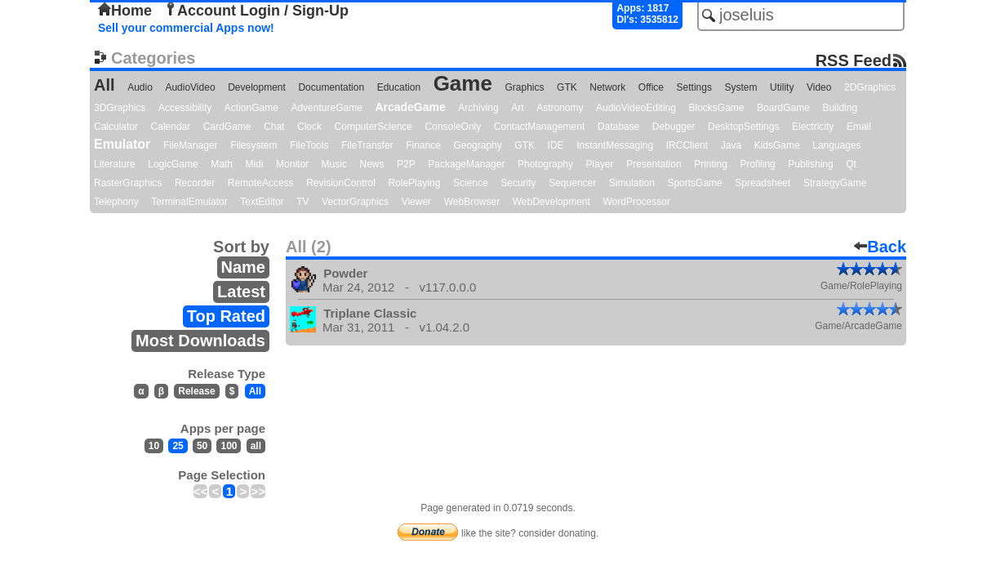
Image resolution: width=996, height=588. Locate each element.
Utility (782, 87)
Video (819, 87)
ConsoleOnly (453, 126)
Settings (694, 87)
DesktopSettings (743, 126)
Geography (477, 145)
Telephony (116, 201)
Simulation (632, 183)
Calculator (116, 126)
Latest (241, 292)
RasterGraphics (128, 183)
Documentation (331, 87)
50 (202, 446)
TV (302, 201)
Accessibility (184, 108)
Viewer (416, 201)
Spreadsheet (762, 183)
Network (607, 87)
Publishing (810, 164)
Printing (710, 164)
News (372, 164)
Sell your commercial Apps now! (186, 27)
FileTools (309, 145)
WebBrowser (472, 201)
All (104, 85)
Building (839, 108)
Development (257, 87)
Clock (309, 126)
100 (228, 446)
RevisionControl (341, 183)
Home (125, 10)
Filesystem (253, 145)
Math (222, 164)
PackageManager (466, 164)
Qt (851, 164)
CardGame (227, 126)
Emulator (122, 144)
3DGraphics (119, 108)
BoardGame (783, 108)
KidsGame (777, 145)
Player (600, 164)
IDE (556, 145)
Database (618, 126)
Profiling (757, 164)
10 (154, 446)
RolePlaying (414, 183)
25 (177, 446)
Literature (115, 164)
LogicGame (173, 164)
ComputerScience (373, 126)
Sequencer (572, 183)
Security (518, 183)
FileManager (190, 145)
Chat (274, 126)
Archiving (478, 108)
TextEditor (261, 201)
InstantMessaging (614, 145)
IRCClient (687, 145)
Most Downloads (200, 341)
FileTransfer (367, 145)
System (740, 87)
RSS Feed (854, 60)
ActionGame (251, 108)
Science (470, 183)
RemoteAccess (261, 183)
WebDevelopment (551, 201)
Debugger (674, 126)
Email (859, 126)
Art (517, 108)
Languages (836, 145)
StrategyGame (834, 183)
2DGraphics (870, 87)
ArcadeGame (410, 107)
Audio (140, 87)
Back (880, 247)
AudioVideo (190, 87)
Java (731, 145)
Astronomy (559, 108)
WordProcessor (635, 201)
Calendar (171, 126)
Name (243, 267)
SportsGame (694, 183)
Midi (254, 164)
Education (398, 87)
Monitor (292, 164)
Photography (545, 164)
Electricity (813, 126)
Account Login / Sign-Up (256, 10)
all (256, 446)
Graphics (524, 87)
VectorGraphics (355, 201)
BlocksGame (717, 108)
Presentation (653, 164)
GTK (567, 87)
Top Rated (226, 316)
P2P (406, 164)
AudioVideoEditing (636, 108)
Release (196, 391)
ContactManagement (539, 126)
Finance (423, 145)
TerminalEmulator (189, 201)
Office (651, 87)
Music (334, 164)
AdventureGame (326, 108)
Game (463, 83)
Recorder (195, 183)
